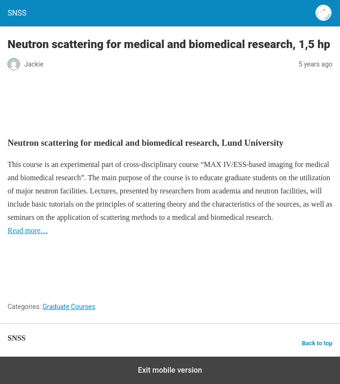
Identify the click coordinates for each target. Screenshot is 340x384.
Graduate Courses (68, 306)
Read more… (28, 230)
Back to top (317, 343)
